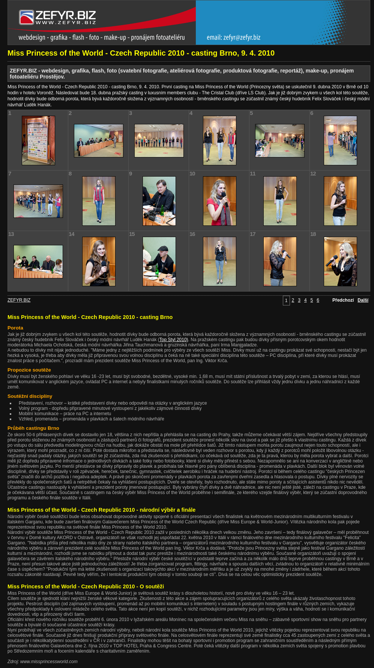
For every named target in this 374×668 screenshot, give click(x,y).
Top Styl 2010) (173, 339)
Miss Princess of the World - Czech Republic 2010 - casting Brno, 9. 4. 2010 (141, 53)
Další (362, 300)
